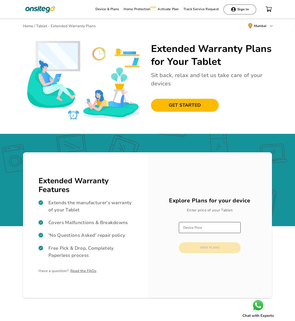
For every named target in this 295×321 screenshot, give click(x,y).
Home (28, 26)
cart (269, 9)
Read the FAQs (83, 270)
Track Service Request (201, 9)
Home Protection (137, 9)
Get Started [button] (185, 105)
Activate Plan (168, 9)
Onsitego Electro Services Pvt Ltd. (40, 9)
